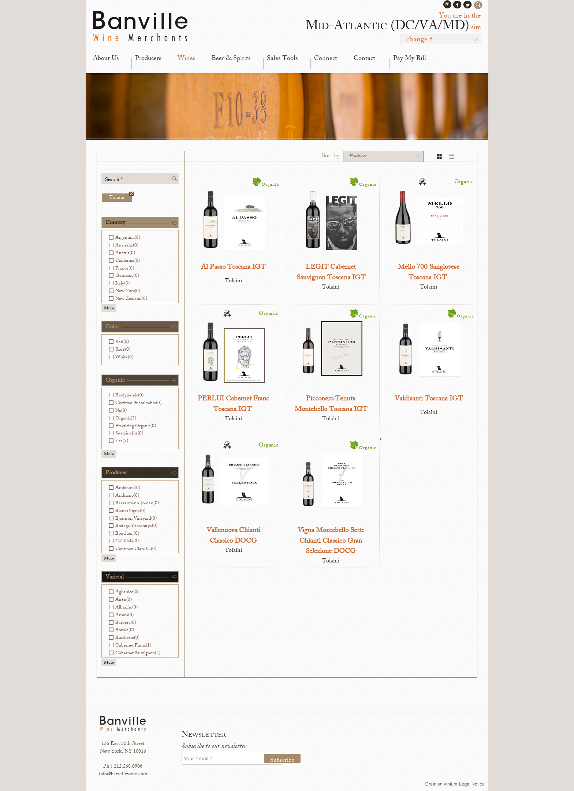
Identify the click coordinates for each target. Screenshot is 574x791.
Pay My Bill (409, 59)
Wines (186, 59)
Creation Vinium (441, 784)
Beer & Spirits (231, 59)
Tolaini (120, 197)
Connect (325, 59)
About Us (106, 59)
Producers (148, 59)
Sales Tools (282, 59)
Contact (364, 59)
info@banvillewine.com (123, 774)
